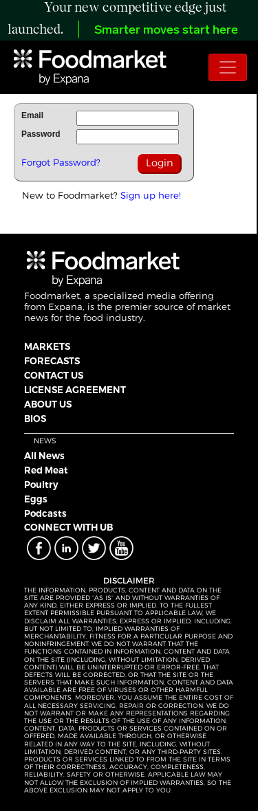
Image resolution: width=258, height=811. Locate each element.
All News (44, 455)
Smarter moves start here (166, 30)
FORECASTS (52, 360)
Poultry (41, 484)
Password (41, 134)
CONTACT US (53, 375)
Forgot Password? (60, 162)
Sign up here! (150, 195)
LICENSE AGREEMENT (75, 389)
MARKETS (47, 346)
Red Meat (46, 470)
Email (32, 115)
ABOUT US (48, 404)
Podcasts (45, 513)
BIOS (35, 418)
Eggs (35, 498)
